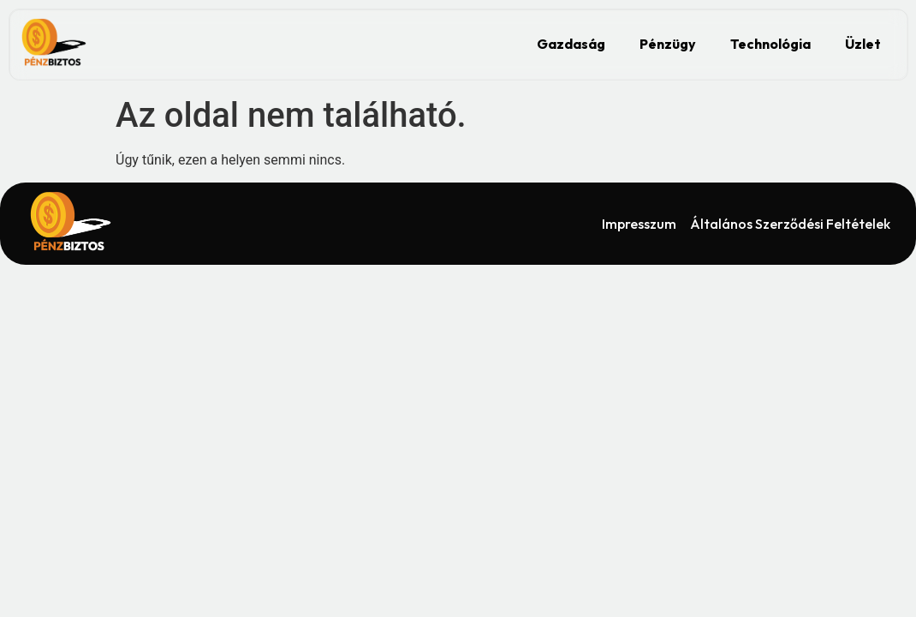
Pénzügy (667, 43)
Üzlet (863, 43)
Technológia (770, 43)
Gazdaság (571, 43)
